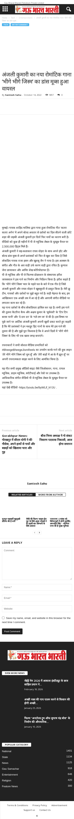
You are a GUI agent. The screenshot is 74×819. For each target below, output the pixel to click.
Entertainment (25, 17)
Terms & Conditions (17, 805)
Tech (13, 17)
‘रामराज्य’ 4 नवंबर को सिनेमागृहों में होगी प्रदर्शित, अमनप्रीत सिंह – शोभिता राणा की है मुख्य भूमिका (60, 522)
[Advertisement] (36, 49)
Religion (6, 780)
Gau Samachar (10, 768)
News (5, 762)
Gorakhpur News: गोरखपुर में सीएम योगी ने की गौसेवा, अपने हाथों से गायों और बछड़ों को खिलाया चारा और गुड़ (18, 444)
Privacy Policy (39, 805)
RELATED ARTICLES (22, 494)
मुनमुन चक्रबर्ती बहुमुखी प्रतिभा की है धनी (11, 520)
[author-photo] (37, 470)
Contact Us (45, 809)
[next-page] (39, 532)
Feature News (10, 786)
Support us (29, 809)
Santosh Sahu (13, 94)
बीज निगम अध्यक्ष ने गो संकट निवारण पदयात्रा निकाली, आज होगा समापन (55, 440)
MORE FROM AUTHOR (50, 494)
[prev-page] (35, 532)
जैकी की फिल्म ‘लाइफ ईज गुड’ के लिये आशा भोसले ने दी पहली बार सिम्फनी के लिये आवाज (36, 522)
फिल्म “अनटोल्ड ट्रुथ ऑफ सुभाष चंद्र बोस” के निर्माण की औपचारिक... (47, 720)
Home (4, 17)
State (5, 757)
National (6, 751)
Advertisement (59, 805)
